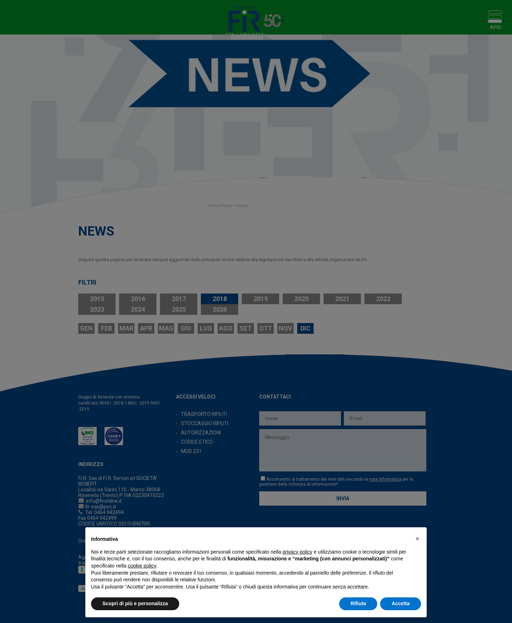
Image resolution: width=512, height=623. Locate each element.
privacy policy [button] (298, 552)
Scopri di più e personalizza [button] (135, 603)
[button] (417, 538)
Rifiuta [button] (358, 603)
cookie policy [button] (142, 566)
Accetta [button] (400, 603)
